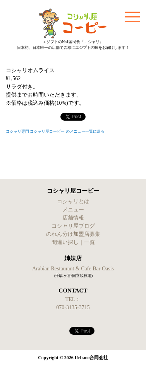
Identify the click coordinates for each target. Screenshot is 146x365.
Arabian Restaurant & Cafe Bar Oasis (73, 269)
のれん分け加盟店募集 (73, 234)
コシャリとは (73, 201)
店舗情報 (73, 218)
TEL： (73, 299)
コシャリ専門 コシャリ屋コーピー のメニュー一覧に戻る (55, 131)
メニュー (73, 210)
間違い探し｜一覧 (73, 242)
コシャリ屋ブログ (73, 226)
